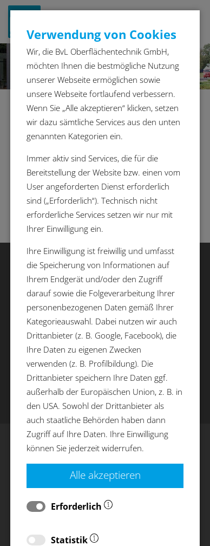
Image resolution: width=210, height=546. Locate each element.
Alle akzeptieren (105, 474)
